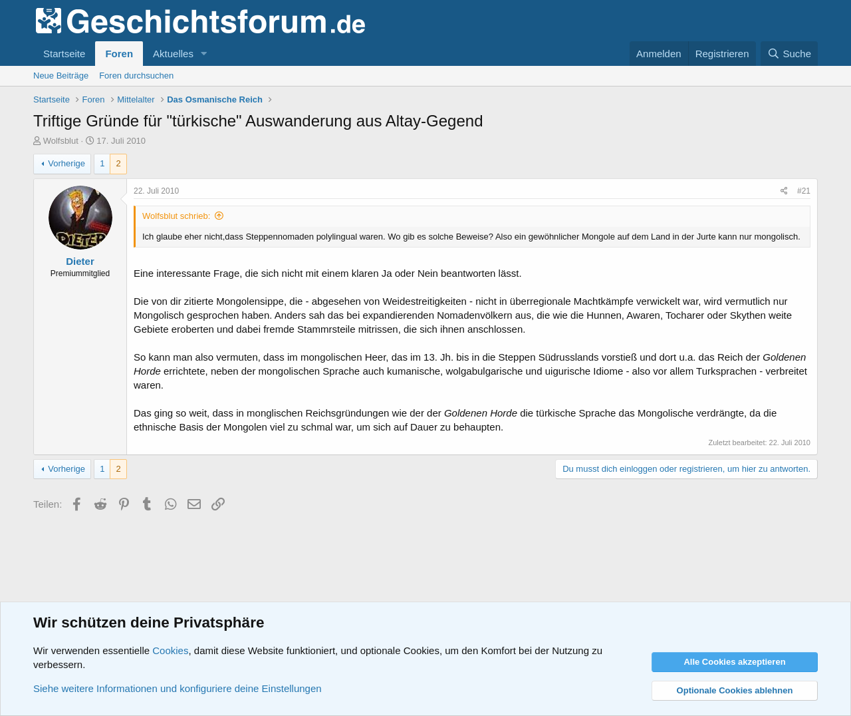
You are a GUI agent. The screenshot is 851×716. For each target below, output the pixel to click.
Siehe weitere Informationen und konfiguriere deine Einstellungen (177, 688)
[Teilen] (784, 191)
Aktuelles (173, 53)
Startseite (64, 53)
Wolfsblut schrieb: (176, 216)
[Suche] (789, 53)
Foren (119, 53)
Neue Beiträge (60, 76)
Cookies (170, 650)
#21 (803, 191)
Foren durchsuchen (136, 76)
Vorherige (66, 163)
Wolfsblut (60, 141)
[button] (204, 53)
